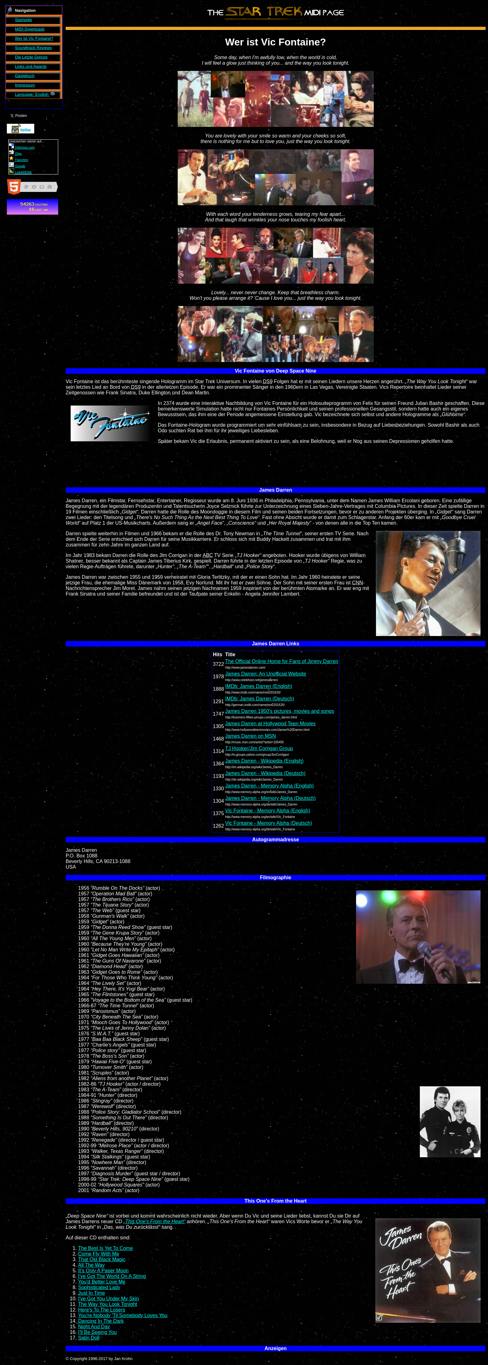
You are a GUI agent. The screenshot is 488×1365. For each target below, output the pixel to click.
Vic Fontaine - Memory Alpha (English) (267, 810)
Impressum (25, 85)
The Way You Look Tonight (107, 1304)
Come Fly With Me (98, 1253)
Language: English (35, 94)
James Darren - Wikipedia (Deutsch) (265, 773)
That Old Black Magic (101, 1259)
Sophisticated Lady (99, 1287)
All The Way (91, 1265)
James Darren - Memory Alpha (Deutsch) (270, 798)
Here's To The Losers (101, 1309)
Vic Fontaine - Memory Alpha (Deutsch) (268, 823)
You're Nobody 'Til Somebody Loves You (122, 1315)
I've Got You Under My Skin (108, 1298)
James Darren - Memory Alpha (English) (269, 785)
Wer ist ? (34, 38)
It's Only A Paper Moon (103, 1270)
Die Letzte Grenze (31, 57)
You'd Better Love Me (101, 1281)
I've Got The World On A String (112, 1276)
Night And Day (94, 1326)
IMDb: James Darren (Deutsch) (259, 698)
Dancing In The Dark (101, 1321)
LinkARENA (20, 172)
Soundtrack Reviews (33, 47)
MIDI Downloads (30, 29)
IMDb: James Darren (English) (258, 686)
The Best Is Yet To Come (105, 1248)
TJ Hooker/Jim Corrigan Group (259, 748)
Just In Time (91, 1293)
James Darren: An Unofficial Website (265, 673)
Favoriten (18, 160)
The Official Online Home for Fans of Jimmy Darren (281, 661)
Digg (15, 154)
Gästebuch (25, 75)
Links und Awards (31, 66)
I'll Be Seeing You (97, 1332)
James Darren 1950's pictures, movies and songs (279, 711)
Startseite (23, 19)
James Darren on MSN (250, 736)
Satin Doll (88, 1337)
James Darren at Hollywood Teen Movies (270, 723)
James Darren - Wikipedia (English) (264, 761)
